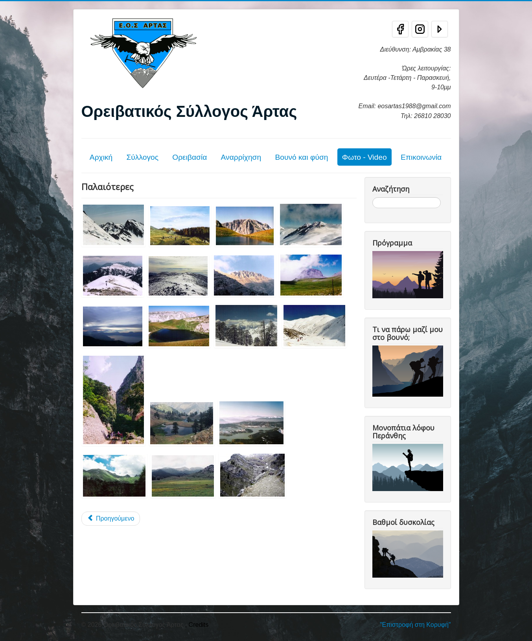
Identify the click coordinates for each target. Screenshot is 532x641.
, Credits (197, 624)
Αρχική (101, 157)
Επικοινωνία (421, 157)
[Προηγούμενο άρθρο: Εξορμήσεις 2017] (110, 519)
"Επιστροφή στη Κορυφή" (415, 624)
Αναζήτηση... (372, 197)
